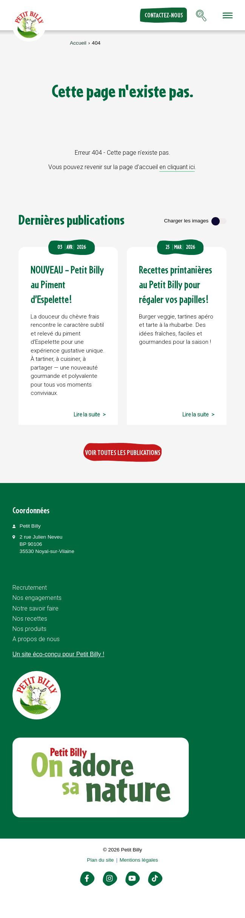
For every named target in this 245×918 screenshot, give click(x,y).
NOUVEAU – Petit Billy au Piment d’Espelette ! (67, 284)
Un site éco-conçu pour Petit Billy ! (58, 654)
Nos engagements (37, 597)
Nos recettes (29, 618)
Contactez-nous (164, 15)
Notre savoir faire (35, 608)
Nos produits (29, 628)
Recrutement (29, 587)
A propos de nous (36, 639)
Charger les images (186, 221)
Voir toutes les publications (122, 452)
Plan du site (100, 860)
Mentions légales (139, 860)
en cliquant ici (177, 167)
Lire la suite (87, 415)
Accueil (78, 43)
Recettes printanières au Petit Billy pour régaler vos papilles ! (175, 284)
